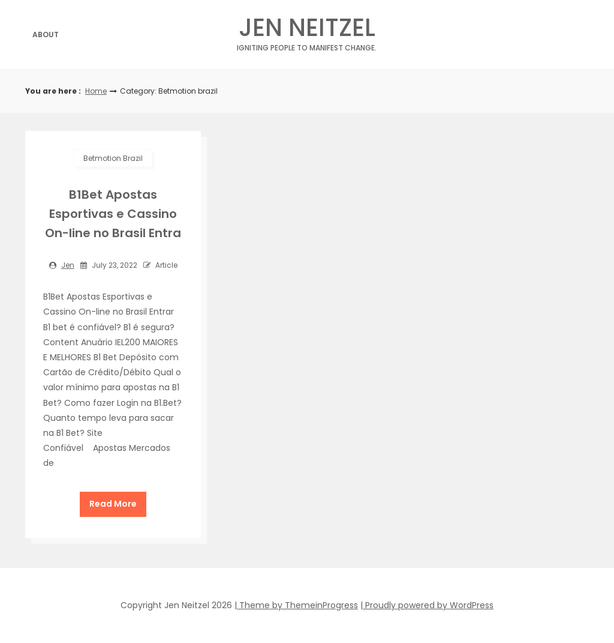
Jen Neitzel (307, 31)
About (45, 34)
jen (67, 265)
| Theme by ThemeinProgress (296, 605)
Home (96, 91)
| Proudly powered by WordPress (426, 605)
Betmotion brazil (113, 158)
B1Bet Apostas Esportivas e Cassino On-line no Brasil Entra (113, 213)
